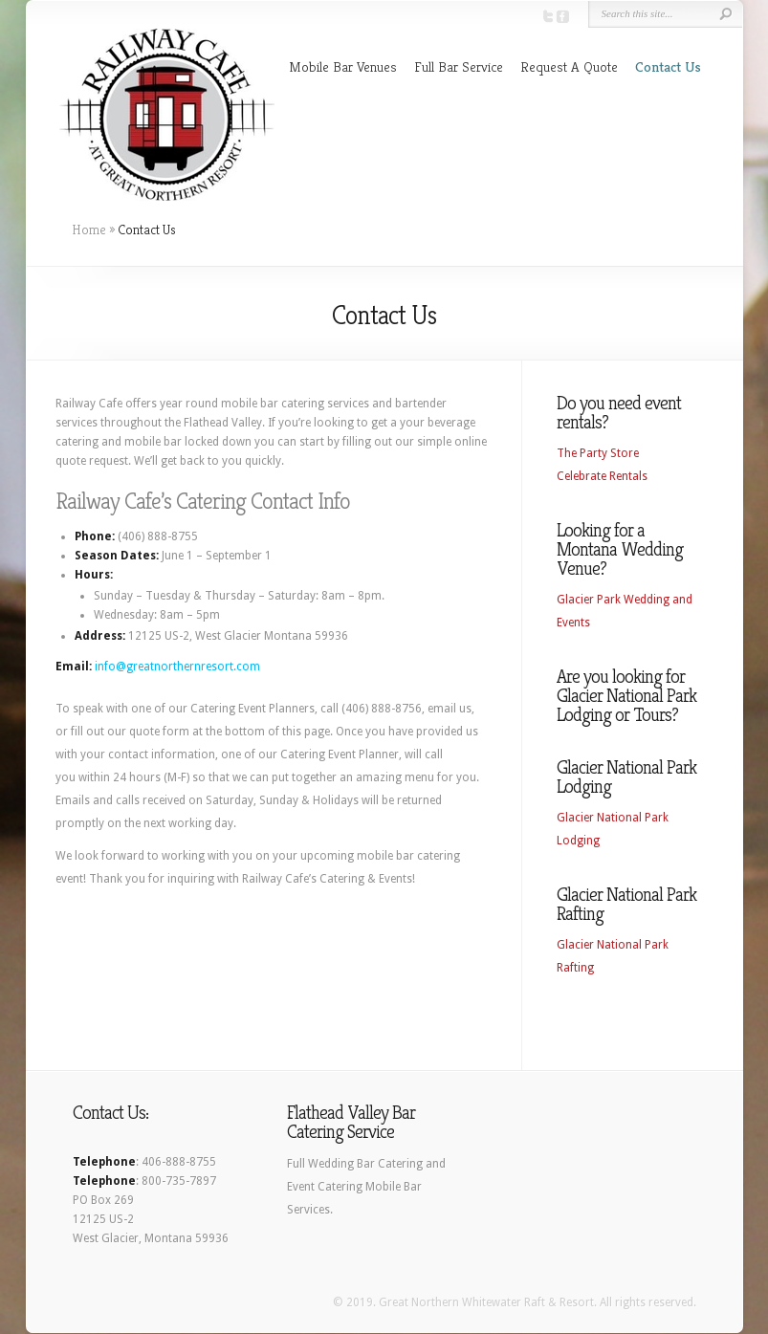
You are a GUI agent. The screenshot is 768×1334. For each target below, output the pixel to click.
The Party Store (598, 453)
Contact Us (668, 66)
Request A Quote (569, 66)
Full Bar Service (458, 66)
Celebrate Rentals (602, 476)
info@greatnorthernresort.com (177, 666)
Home (89, 229)
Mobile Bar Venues (343, 66)
